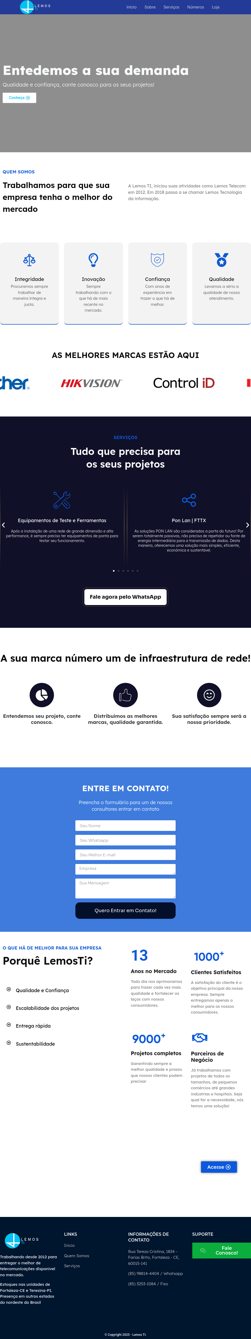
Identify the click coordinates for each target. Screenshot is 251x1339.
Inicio (131, 7)
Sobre (150, 7)
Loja (215, 7)
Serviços (171, 7)
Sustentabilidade (35, 1044)
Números (195, 7)
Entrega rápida (33, 1026)
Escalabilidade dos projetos (47, 1008)
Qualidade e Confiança (42, 990)
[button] (3, 525)
